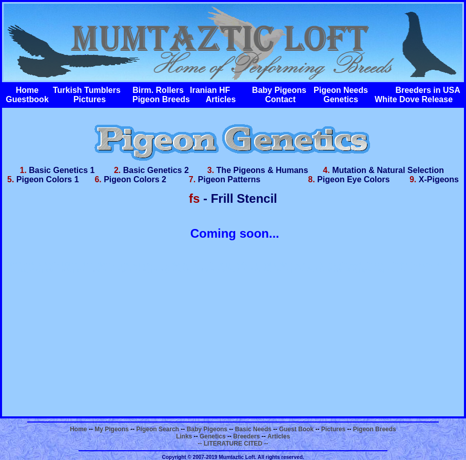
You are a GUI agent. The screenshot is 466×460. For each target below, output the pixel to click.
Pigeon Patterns (229, 179)
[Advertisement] (233, 344)
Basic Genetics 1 (61, 170)
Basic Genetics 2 (156, 170)
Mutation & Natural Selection (388, 170)
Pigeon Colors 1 (47, 179)
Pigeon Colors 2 (135, 179)
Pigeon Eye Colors (353, 179)
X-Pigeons (439, 179)
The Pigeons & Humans (262, 170)
